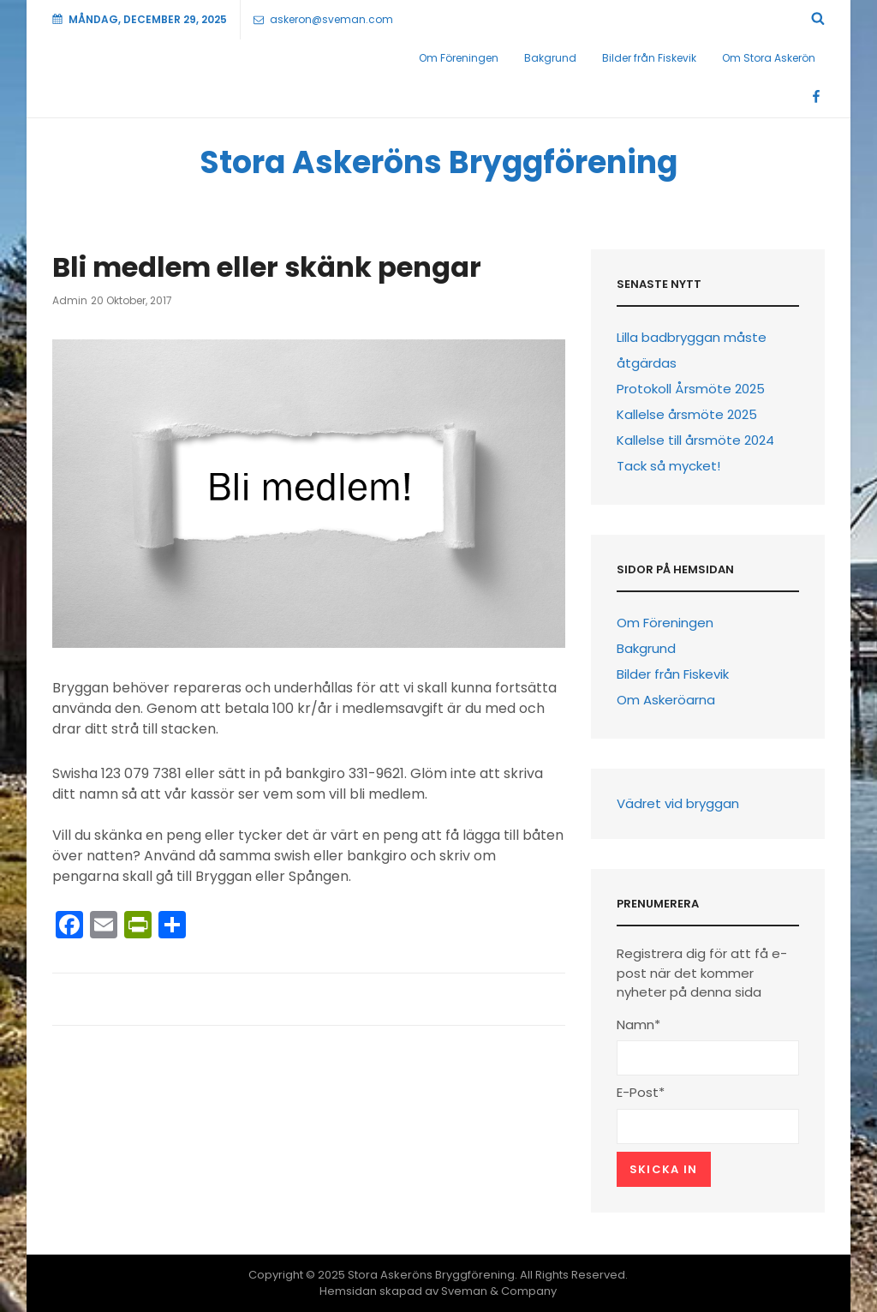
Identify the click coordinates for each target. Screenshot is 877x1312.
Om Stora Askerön (768, 58)
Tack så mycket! (668, 466)
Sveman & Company (499, 1291)
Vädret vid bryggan (678, 803)
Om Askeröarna (666, 700)
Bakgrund (550, 58)
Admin (69, 300)
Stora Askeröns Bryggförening (438, 162)
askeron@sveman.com (323, 19)
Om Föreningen (458, 58)
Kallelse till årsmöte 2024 (695, 440)
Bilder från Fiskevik (649, 58)
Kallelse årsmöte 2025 (687, 414)
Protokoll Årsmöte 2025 (691, 389)
